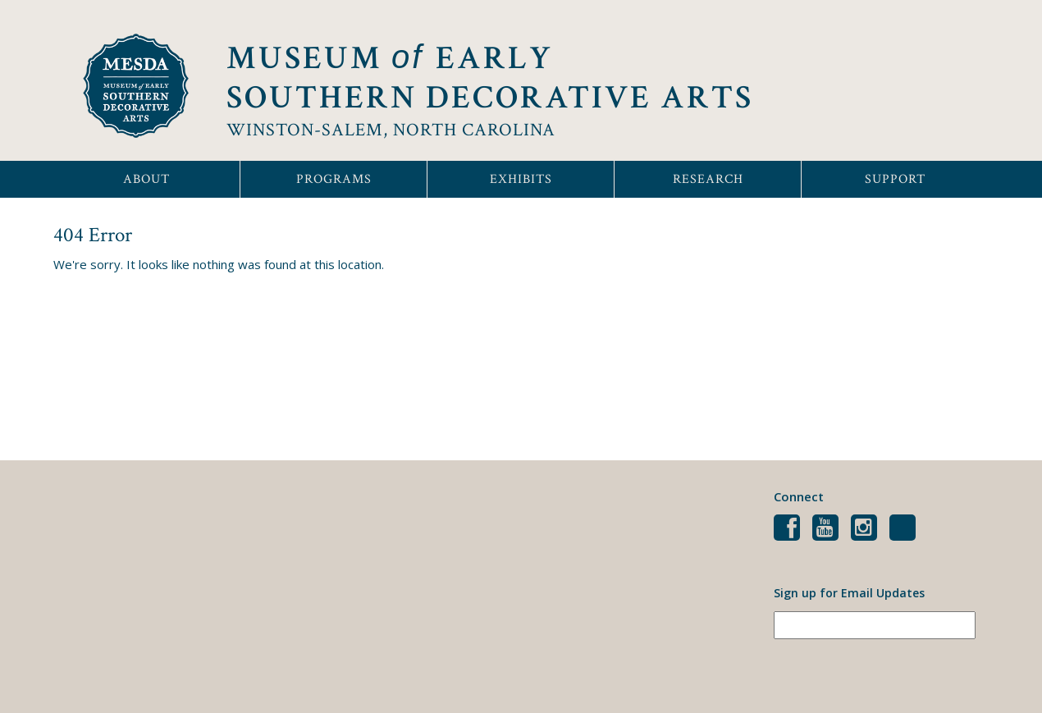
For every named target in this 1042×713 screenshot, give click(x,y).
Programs (334, 179)
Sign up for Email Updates (849, 593)
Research (708, 179)
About (146, 179)
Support (895, 179)
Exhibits (521, 179)
